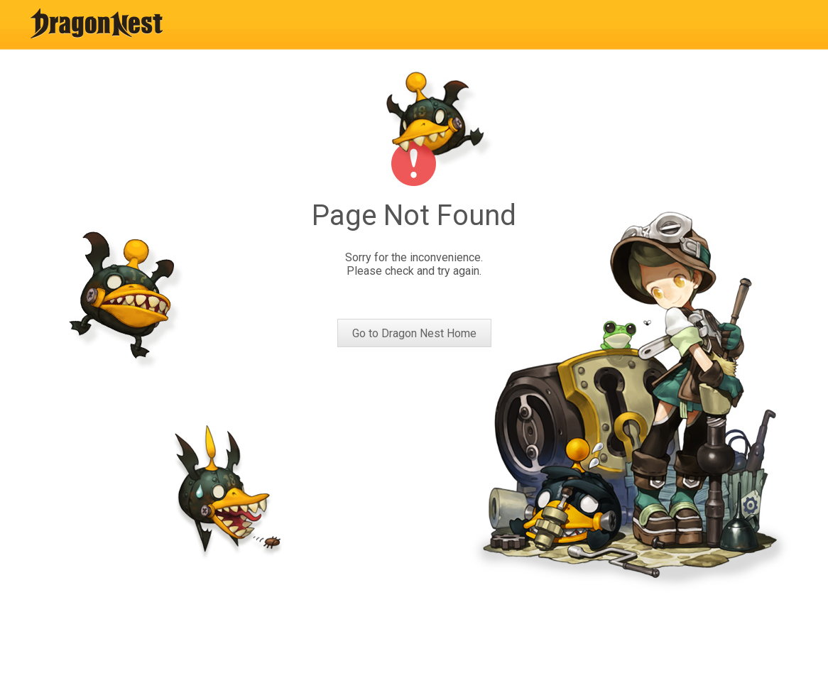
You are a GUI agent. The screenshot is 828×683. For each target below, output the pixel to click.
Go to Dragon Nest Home (414, 333)
